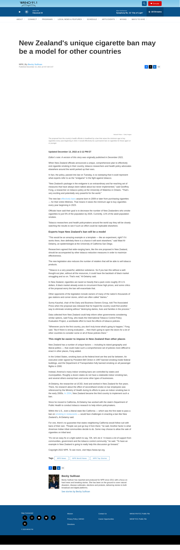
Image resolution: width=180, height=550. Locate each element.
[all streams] (155, 17)
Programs (47, 25)
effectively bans (68, 204)
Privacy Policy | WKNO (75, 524)
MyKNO (123, 25)
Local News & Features (70, 25)
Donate (157, 6)
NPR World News (79, 464)
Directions (71, 530)
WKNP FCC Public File (138, 524)
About (20, 25)
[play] (19, 17)
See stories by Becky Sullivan (76, 496)
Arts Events (108, 25)
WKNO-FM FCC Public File (140, 519)
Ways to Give (138, 25)
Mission (70, 519)
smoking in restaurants (66, 419)
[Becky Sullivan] (54, 487)
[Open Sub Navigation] (25, 25)
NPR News (61, 464)
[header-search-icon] (145, 6)
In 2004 (67, 399)
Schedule (92, 25)
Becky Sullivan (35, 70)
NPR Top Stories (100, 464)
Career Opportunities (106, 524)
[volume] (27, 17)
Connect (32, 25)
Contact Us (102, 519)
